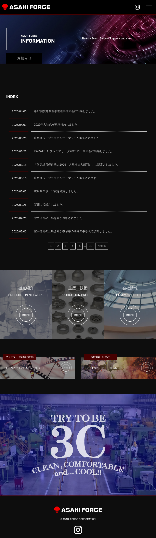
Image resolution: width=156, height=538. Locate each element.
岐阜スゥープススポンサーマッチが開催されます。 (66, 178)
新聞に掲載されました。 (49, 204)
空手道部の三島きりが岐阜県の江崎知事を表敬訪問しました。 (74, 231)
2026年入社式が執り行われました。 (57, 124)
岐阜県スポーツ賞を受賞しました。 (56, 191)
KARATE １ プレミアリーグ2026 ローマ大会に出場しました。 (74, 151)
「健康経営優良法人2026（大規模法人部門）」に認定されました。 (77, 164)
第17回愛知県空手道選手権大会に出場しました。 (65, 111)
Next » (102, 245)
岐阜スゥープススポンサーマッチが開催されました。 (68, 138)
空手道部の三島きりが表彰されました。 (59, 218)
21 (90, 245)
